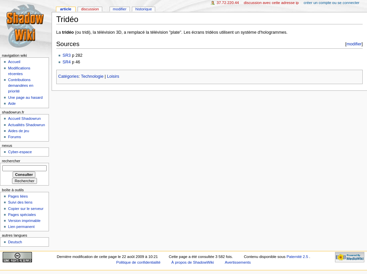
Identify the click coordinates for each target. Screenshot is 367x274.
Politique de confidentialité (138, 262)
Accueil (14, 62)
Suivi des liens (20, 202)
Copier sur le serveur (25, 209)
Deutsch (15, 242)
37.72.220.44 (228, 3)
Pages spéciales (22, 215)
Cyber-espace (20, 152)
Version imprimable (24, 221)
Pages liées (18, 196)
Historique (143, 9)
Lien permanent (21, 227)
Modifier (120, 9)
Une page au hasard (25, 97)
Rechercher (11, 161)
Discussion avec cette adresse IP (271, 3)
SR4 (67, 62)
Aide (12, 103)
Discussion (90, 9)
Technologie (92, 76)
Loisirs (113, 76)
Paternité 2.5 (297, 257)
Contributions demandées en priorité (20, 85)
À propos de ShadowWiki (193, 262)
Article (65, 9)
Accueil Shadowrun (24, 118)
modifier (353, 43)
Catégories (68, 76)
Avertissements (238, 262)
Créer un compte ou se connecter (331, 3)
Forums (14, 137)
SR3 (67, 55)
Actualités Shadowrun (26, 125)
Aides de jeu (18, 131)
